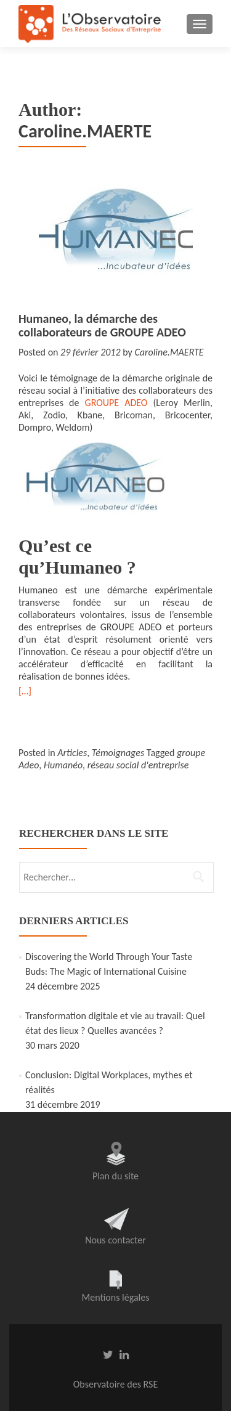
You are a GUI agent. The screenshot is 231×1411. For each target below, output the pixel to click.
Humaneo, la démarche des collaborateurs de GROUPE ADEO (102, 325)
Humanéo (63, 765)
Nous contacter (115, 1240)
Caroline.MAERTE (168, 352)
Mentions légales (116, 1297)
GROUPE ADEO (116, 403)
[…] (24, 691)
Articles (72, 752)
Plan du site (115, 1176)
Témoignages (118, 752)
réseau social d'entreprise (138, 765)
